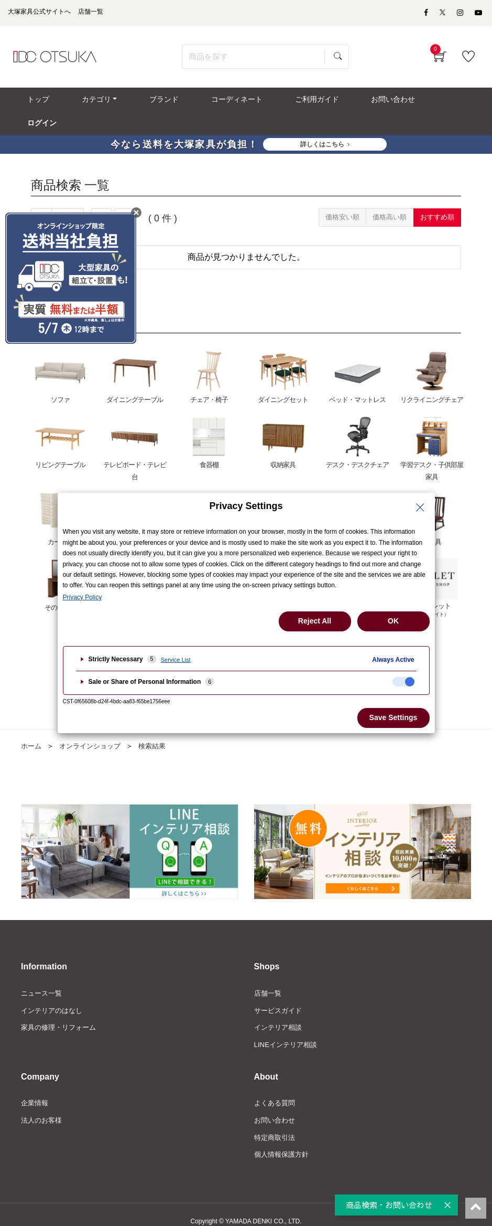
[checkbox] (403, 681)
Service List (176, 660)
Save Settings (393, 717)
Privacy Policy (82, 597)
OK (393, 621)
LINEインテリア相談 (288, 1030)
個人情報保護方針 (283, 1142)
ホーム (32, 729)
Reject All (314, 621)
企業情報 (35, 1089)
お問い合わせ (276, 1107)
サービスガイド (279, 994)
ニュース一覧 (43, 977)
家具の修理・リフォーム (61, 1012)
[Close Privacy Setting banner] (420, 507)
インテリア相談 (279, 1012)
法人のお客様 (43, 1107)
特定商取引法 (276, 1124)
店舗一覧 (268, 977)
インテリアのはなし (54, 994)
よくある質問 (276, 1089)
